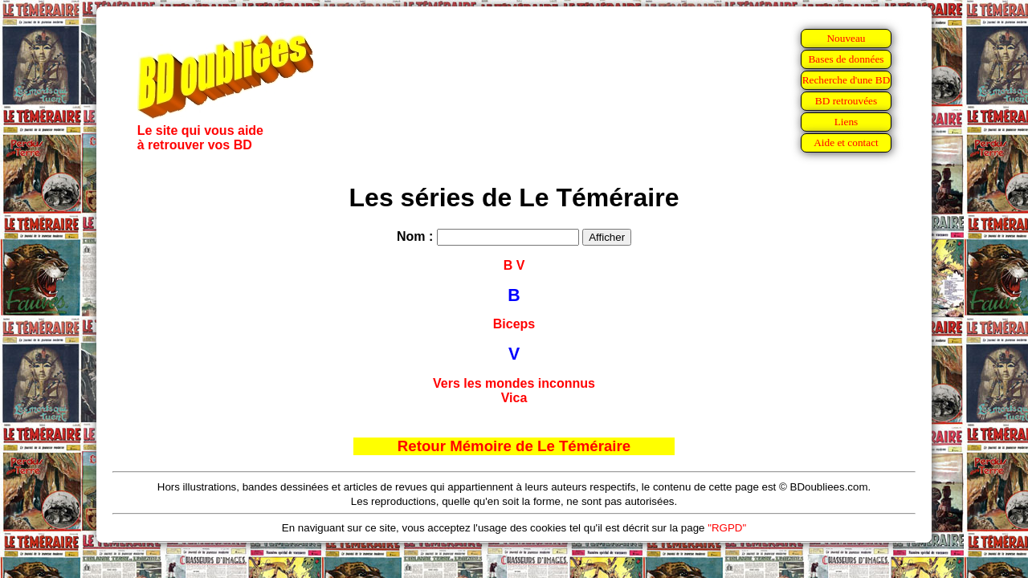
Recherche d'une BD (846, 80)
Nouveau (845, 38)
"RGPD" (727, 528)
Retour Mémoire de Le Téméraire (514, 446)
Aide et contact (846, 142)
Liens (846, 122)
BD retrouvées (846, 101)
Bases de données (845, 59)
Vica (514, 398)
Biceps (514, 324)
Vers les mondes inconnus (514, 383)
